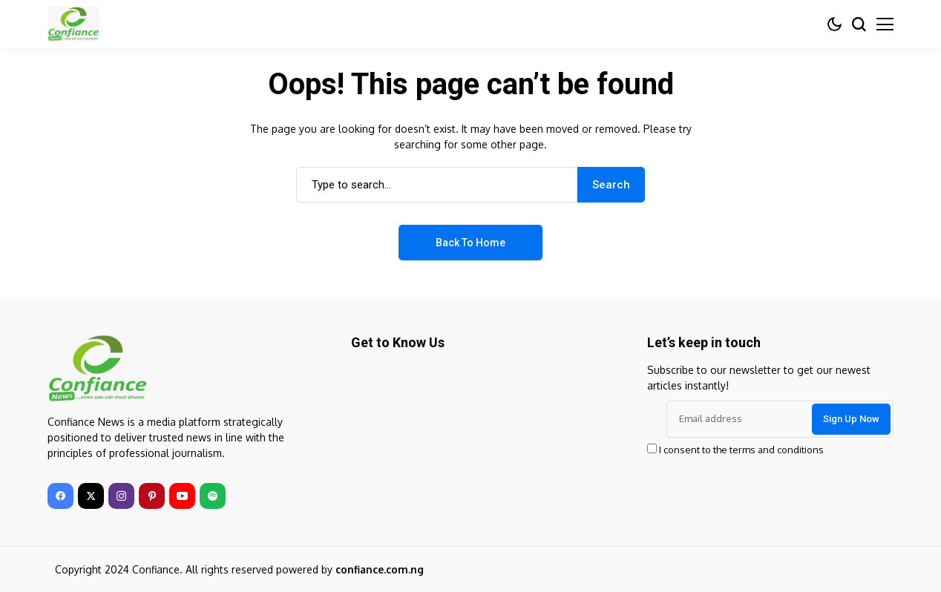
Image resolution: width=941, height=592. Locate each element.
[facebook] (60, 496)
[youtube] (182, 496)
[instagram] (121, 496)
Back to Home (470, 243)
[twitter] (91, 496)
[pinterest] (152, 496)
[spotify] (213, 496)
